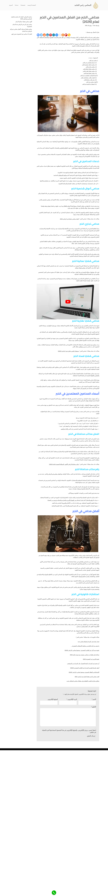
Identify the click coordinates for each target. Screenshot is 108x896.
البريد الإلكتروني (72, 833)
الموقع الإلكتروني (53, 833)
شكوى (82, 433)
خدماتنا (18, 5)
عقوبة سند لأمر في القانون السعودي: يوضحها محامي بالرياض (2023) (79, 776)
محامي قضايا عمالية (66, 319)
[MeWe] (53, 36)
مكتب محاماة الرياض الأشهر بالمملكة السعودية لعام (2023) (58, 553)
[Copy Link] (69, 36)
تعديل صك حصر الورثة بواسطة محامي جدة (86, 766)
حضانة (40, 244)
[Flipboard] (66, 36)
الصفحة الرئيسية (34, 5)
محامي (85, 48)
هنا (72, 496)
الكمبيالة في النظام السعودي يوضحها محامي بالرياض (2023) (81, 802)
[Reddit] (44, 36)
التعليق (93, 842)
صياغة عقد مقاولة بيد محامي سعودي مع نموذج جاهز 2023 (82, 781)
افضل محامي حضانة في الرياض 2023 (64, 260)
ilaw (93, 26)
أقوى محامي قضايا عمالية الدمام (22, 24)
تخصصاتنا (24, 5)
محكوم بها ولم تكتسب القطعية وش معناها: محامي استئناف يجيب (80, 813)
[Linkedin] (47, 36)
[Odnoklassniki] (63, 36)
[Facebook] (38, 36)
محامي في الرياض (90, 303)
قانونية (68, 50)
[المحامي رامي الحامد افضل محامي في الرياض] (86, 5)
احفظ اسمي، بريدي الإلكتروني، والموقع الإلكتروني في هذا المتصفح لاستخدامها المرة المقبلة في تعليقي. (69, 876)
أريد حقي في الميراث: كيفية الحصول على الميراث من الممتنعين (80, 792)
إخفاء (89, 65)
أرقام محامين (70, 747)
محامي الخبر (95, 39)
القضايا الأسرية (65, 600)
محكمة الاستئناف (56, 203)
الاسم (94, 833)
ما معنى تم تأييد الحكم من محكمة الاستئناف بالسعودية (82, 771)
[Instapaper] (59, 36)
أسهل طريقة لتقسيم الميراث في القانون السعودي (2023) (82, 797)
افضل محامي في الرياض (46, 564)
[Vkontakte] (56, 36)
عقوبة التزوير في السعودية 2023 (89, 787)
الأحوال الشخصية (88, 228)
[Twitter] (41, 36)
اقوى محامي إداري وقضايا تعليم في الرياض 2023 (84, 808)
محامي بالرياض (91, 178)
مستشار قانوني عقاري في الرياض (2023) (63, 414)
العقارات (40, 382)
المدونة (11, 5)
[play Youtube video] (68, 357)
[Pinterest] (50, 36)
